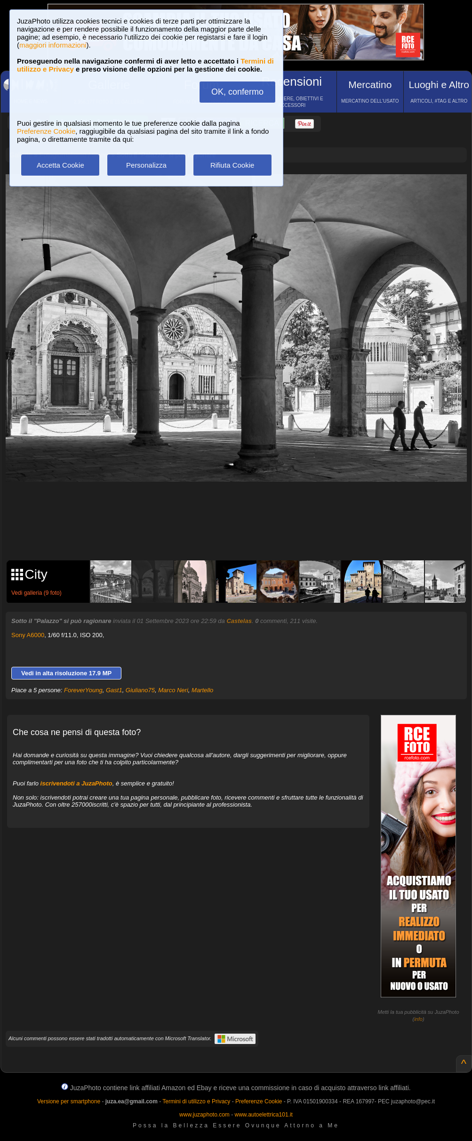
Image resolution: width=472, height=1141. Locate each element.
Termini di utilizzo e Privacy (196, 1101)
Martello (202, 690)
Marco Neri (173, 690)
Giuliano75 (140, 690)
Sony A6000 (27, 635)
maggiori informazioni (53, 45)
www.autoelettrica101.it (263, 1114)
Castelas (238, 620)
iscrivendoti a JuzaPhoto (76, 783)
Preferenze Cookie (46, 131)
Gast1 (114, 690)
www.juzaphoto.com (204, 1114)
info (418, 1019)
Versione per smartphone (68, 1101)
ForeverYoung (83, 690)
